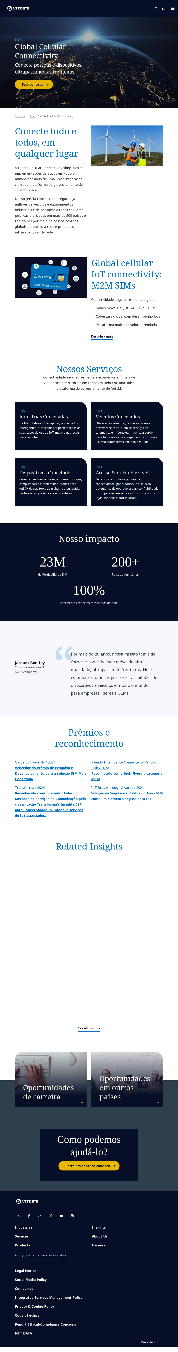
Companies (24, 1294)
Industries (23, 1232)
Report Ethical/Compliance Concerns (45, 1329)
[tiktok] (39, 1221)
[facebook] (29, 1221)
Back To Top (152, 1347)
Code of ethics (27, 1320)
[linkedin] (18, 1221)
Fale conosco (37, 84)
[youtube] (61, 1221)
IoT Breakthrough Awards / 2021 (127, 793)
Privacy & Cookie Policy (34, 1312)
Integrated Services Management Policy (48, 1303)
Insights (99, 1232)
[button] (158, 8)
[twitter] (50, 1221)
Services (20, 116)
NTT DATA (23, 1338)
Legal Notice (25, 1276)
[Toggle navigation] (174, 8)
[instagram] (72, 1221)
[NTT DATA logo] (15, 8)
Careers (98, 1250)
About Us (100, 1241)
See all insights (89, 1028)
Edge (33, 116)
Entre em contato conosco (92, 1171)
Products (22, 1250)
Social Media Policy (31, 1285)
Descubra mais (102, 336)
